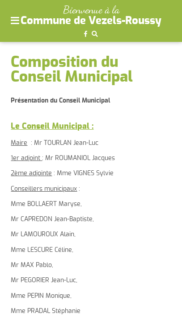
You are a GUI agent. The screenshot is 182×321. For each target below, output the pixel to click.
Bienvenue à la (91, 9)
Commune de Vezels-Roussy (91, 21)
